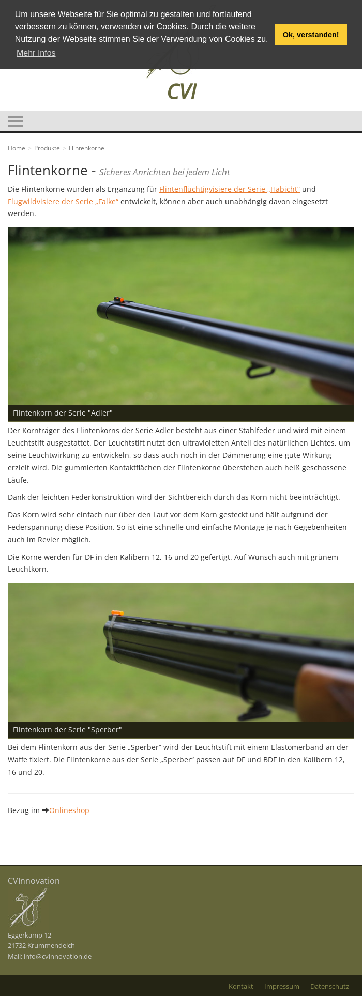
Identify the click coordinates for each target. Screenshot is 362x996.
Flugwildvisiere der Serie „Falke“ (63, 201)
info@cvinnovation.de (58, 956)
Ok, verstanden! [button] (311, 34)
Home (16, 148)
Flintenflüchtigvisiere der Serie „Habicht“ (229, 189)
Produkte (47, 148)
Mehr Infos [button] (36, 53)
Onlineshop (69, 810)
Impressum (281, 986)
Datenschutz (329, 986)
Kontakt (241, 986)
